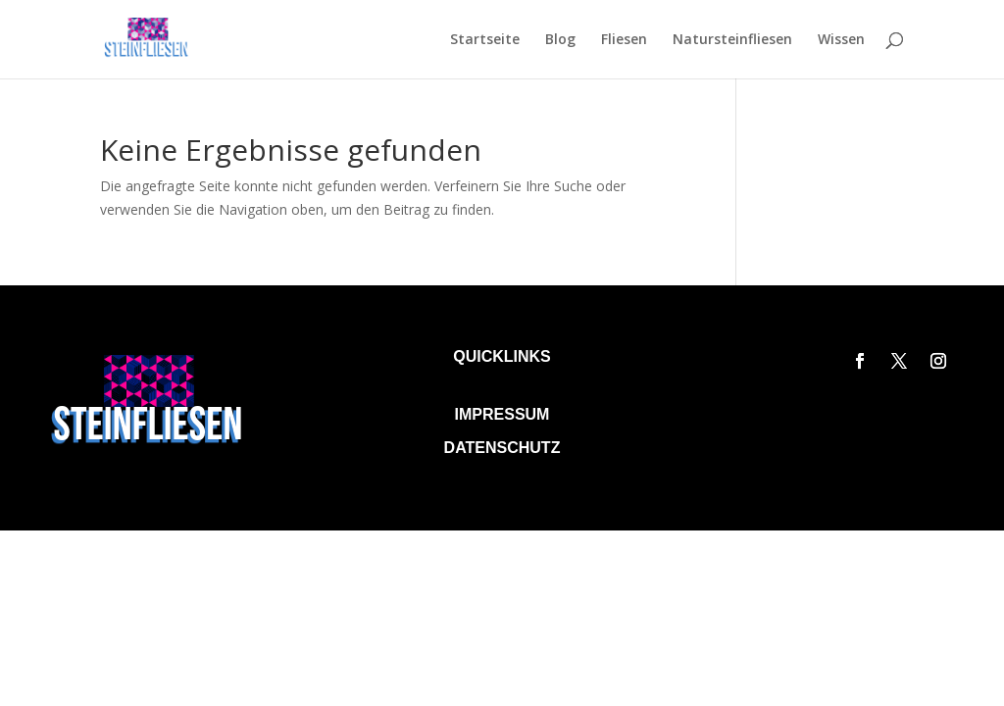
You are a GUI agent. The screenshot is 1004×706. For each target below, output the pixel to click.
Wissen (841, 40)
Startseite (485, 40)
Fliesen (624, 40)
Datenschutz (502, 447)
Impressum (502, 414)
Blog (560, 40)
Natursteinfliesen (732, 40)
